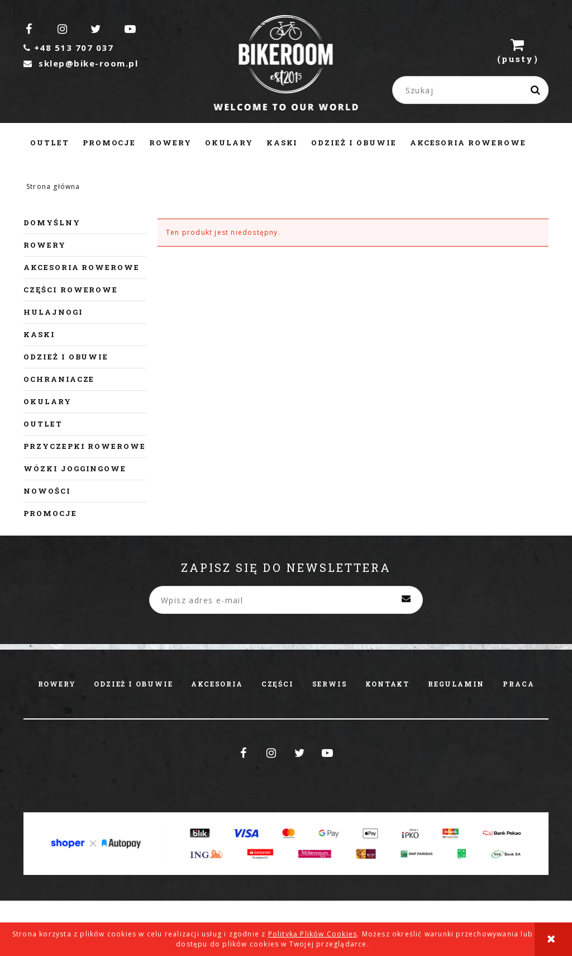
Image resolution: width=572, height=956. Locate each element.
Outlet (43, 424)
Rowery (44, 245)
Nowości (47, 491)
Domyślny (51, 222)
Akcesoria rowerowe (81, 267)
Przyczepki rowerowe (84, 446)
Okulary (47, 401)
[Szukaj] (536, 90)
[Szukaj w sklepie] (473, 90)
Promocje (50, 513)
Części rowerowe (70, 290)
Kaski (39, 334)
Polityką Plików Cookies (313, 934)
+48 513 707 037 (68, 47)
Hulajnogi (53, 312)
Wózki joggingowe (74, 468)
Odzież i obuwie (65, 357)
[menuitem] (49, 142)
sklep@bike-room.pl (80, 63)
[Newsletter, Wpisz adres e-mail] (286, 600)
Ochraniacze (58, 379)
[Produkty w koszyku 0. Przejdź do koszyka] (518, 50)
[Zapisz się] (406, 600)
